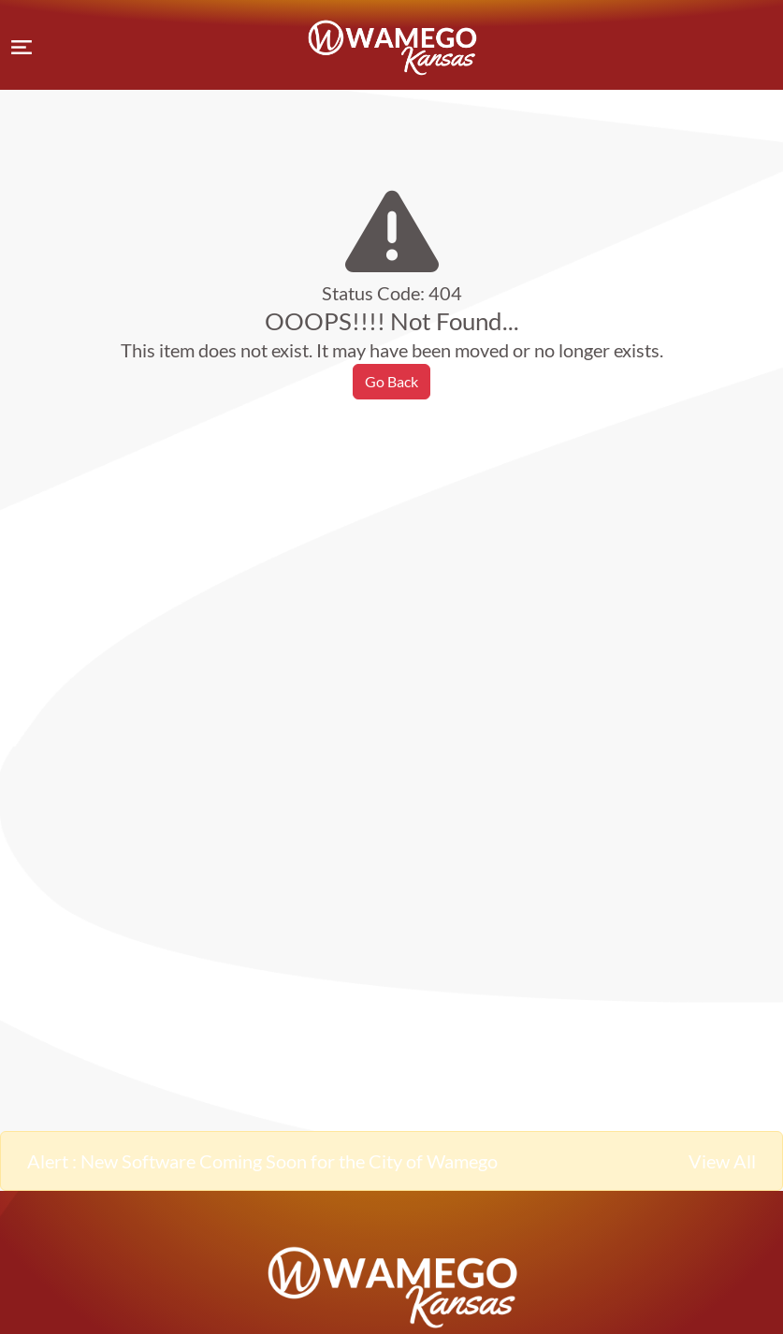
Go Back (391, 381)
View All (722, 1161)
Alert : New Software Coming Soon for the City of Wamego (262, 1161)
